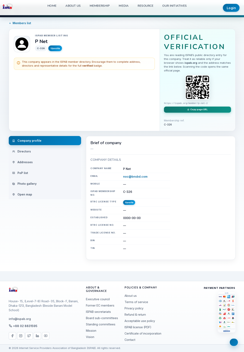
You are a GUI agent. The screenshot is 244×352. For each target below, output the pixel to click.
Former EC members (100, 305)
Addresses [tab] (22, 162)
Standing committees (100, 324)
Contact (130, 339)
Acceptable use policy (140, 321)
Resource (145, 6)
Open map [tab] (22, 194)
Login (231, 8)
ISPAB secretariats (98, 311)
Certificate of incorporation (143, 333)
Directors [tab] (21, 151)
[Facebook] (12, 335)
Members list (20, 23)
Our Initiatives (174, 6)
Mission (91, 330)
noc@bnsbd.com (135, 176)
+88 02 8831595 (25, 326)
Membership (100, 6)
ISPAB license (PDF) (138, 327)
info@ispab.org (20, 319)
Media (124, 6)
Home (51, 6)
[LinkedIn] (37, 335)
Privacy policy (134, 308)
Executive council (98, 299)
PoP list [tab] (20, 173)
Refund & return (135, 314)
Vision (90, 337)
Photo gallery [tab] (24, 183)
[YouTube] (45, 335)
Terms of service (136, 302)
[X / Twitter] (29, 335)
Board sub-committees (102, 318)
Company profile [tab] (26, 140)
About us (73, 6)
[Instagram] (20, 335)
